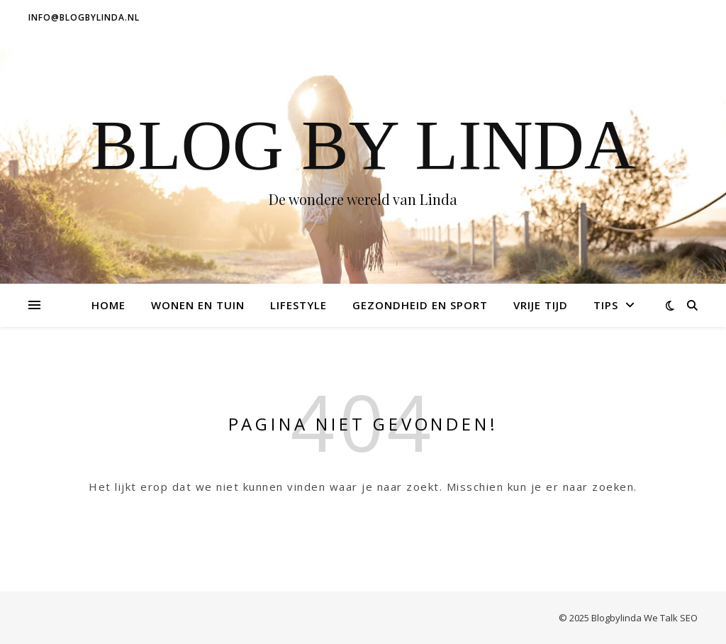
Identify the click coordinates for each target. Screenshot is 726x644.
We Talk (661, 617)
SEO (689, 617)
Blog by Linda (363, 145)
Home (108, 305)
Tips (605, 305)
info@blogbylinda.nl (84, 17)
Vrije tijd (540, 305)
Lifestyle (298, 305)
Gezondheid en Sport (420, 305)
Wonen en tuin (198, 305)
